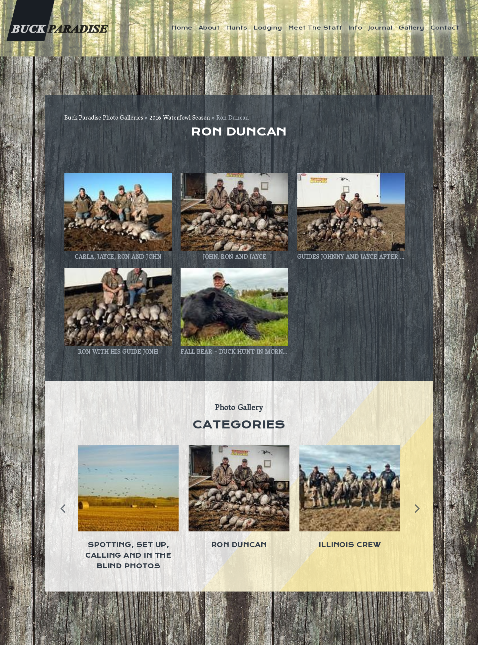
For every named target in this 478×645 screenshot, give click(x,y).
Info (355, 27)
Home (182, 27)
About (209, 27)
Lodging (268, 27)
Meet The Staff (315, 27)
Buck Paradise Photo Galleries (103, 118)
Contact (445, 27)
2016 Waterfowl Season (179, 118)
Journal (380, 27)
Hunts (237, 27)
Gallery (411, 27)
